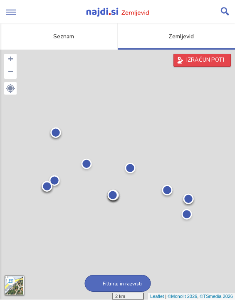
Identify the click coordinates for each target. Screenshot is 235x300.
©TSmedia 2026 (216, 296)
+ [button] (10, 60)
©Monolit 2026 (182, 296)
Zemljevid (176, 36)
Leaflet (157, 296)
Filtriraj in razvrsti (117, 283)
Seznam (59, 36)
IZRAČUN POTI (205, 60)
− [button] (10, 72)
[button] (10, 88)
